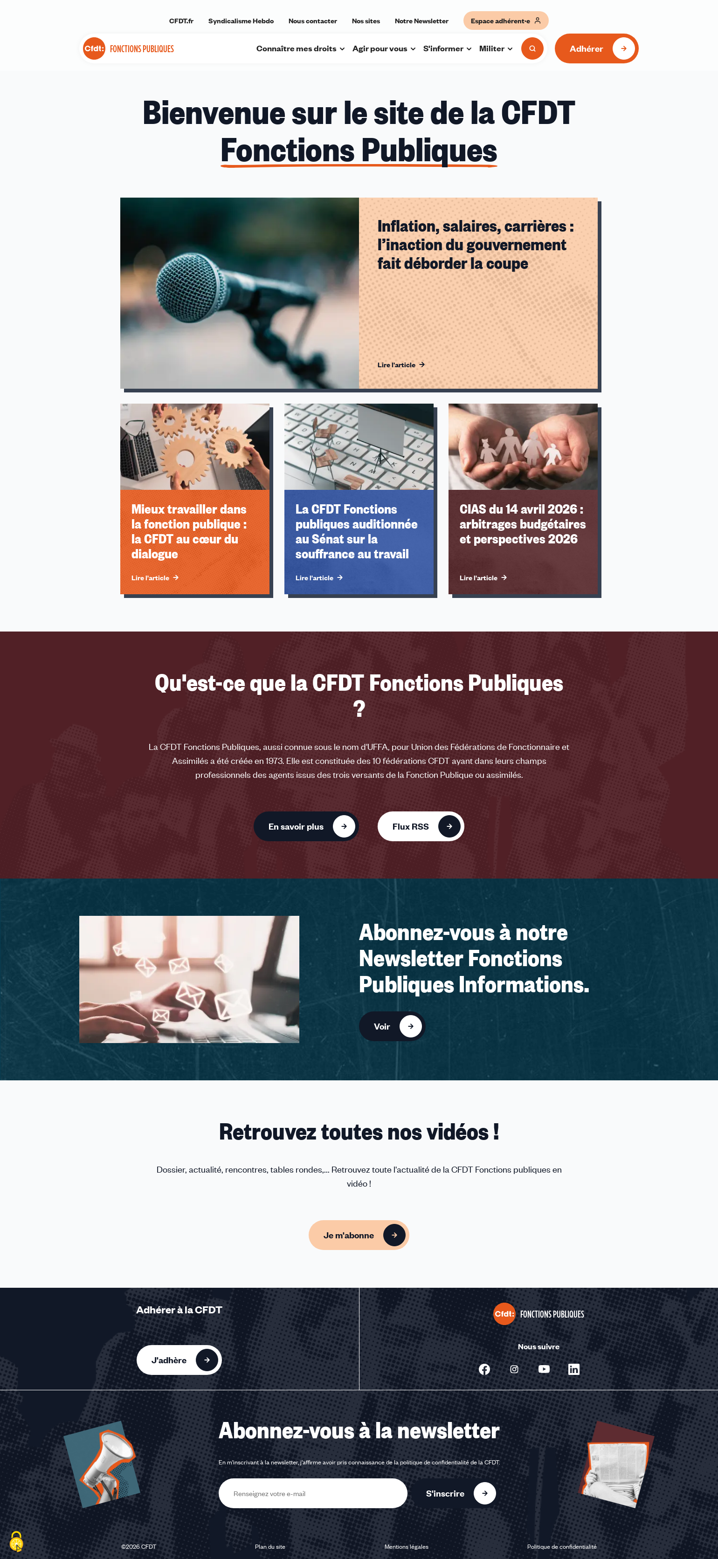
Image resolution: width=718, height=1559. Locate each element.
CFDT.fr (181, 20)
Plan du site (270, 1546)
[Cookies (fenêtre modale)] (16, 1542)
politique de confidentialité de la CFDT (449, 1462)
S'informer (448, 48)
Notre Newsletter (422, 20)
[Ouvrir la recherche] (532, 48)
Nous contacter (313, 20)
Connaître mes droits (301, 48)
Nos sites (366, 20)
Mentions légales (406, 1546)
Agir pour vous (384, 48)
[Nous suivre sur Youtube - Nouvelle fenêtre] (544, 1369)
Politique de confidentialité (562, 1546)
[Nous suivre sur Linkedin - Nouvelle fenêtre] (574, 1369)
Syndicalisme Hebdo (241, 20)
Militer (496, 48)
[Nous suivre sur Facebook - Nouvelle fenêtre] (484, 1369)
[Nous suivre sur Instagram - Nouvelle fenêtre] (514, 1369)
